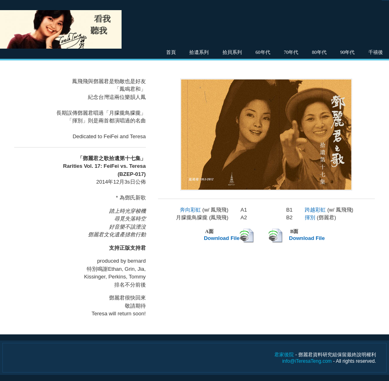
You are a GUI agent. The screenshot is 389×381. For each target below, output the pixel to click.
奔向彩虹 (190, 210)
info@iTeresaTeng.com (306, 361)
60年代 (263, 52)
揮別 (310, 217)
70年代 (291, 52)
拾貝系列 (232, 52)
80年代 (319, 52)
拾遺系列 (199, 52)
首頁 (171, 52)
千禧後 (375, 52)
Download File (221, 238)
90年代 (347, 52)
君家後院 (284, 354)
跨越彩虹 (315, 210)
